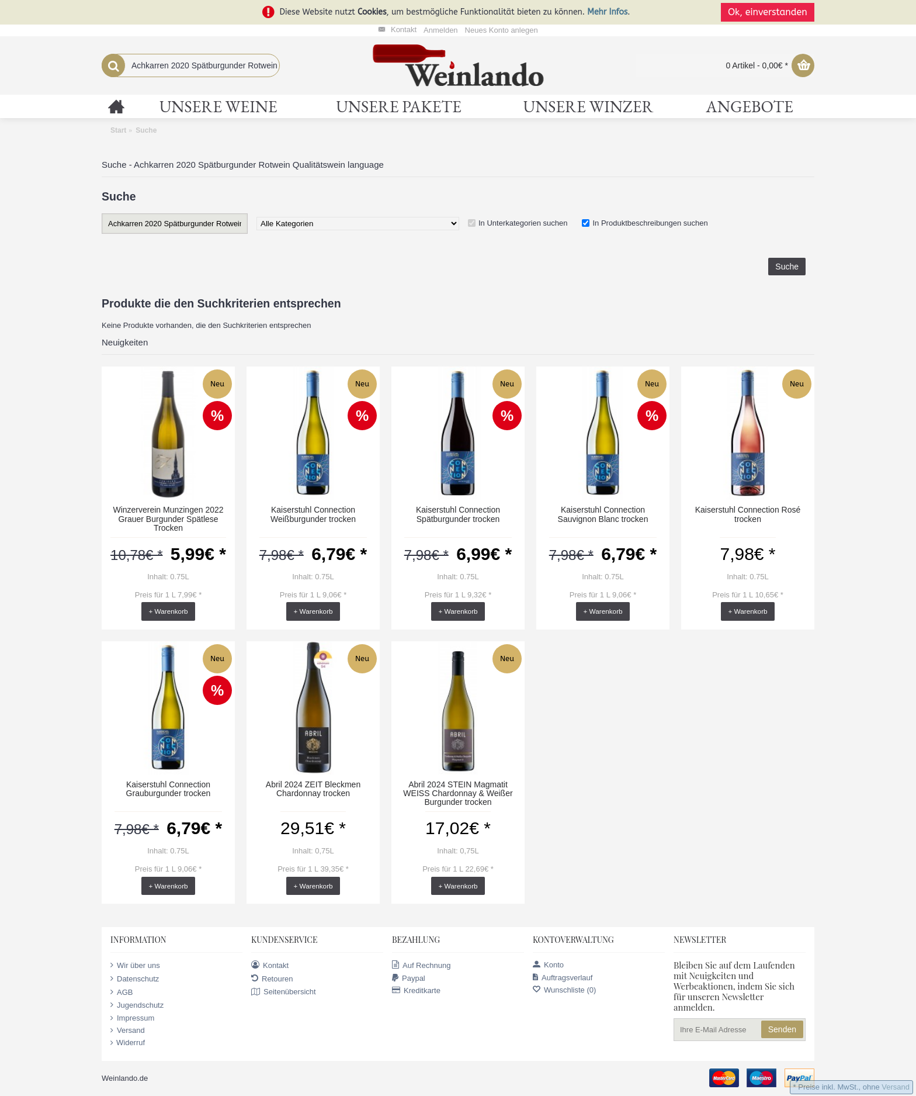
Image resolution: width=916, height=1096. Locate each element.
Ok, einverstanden (767, 12)
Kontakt (270, 965)
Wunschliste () (564, 990)
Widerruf (127, 1042)
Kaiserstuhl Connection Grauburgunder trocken (168, 789)
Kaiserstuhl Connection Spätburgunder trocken (458, 514)
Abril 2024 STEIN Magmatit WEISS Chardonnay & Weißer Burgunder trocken (457, 793)
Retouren (272, 978)
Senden (782, 1029)
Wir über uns (135, 965)
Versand (127, 1030)
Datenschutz (134, 978)
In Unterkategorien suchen (522, 223)
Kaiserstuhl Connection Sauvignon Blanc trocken (603, 514)
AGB (121, 992)
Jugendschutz (137, 1004)
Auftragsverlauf (562, 977)
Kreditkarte (416, 990)
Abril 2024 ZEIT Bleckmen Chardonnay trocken (313, 789)
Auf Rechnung (421, 965)
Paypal (408, 978)
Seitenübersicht (283, 992)
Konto (548, 964)
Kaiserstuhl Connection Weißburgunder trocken (313, 514)
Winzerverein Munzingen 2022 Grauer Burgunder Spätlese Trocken (168, 519)
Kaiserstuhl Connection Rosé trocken (748, 514)
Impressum (132, 1018)
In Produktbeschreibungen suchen (649, 223)
